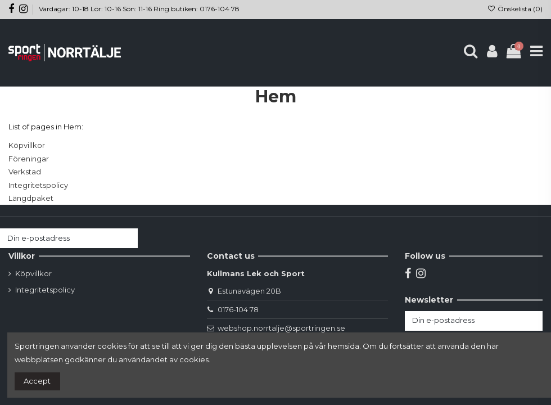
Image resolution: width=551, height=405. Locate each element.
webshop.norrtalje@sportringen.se (281, 327)
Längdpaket (30, 198)
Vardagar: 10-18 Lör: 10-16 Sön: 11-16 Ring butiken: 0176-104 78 (139, 8)
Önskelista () (515, 8)
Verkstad (24, 171)
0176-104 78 (238, 309)
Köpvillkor (26, 145)
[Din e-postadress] (58, 238)
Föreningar (28, 158)
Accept (37, 380)
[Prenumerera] (127, 238)
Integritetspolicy (38, 185)
